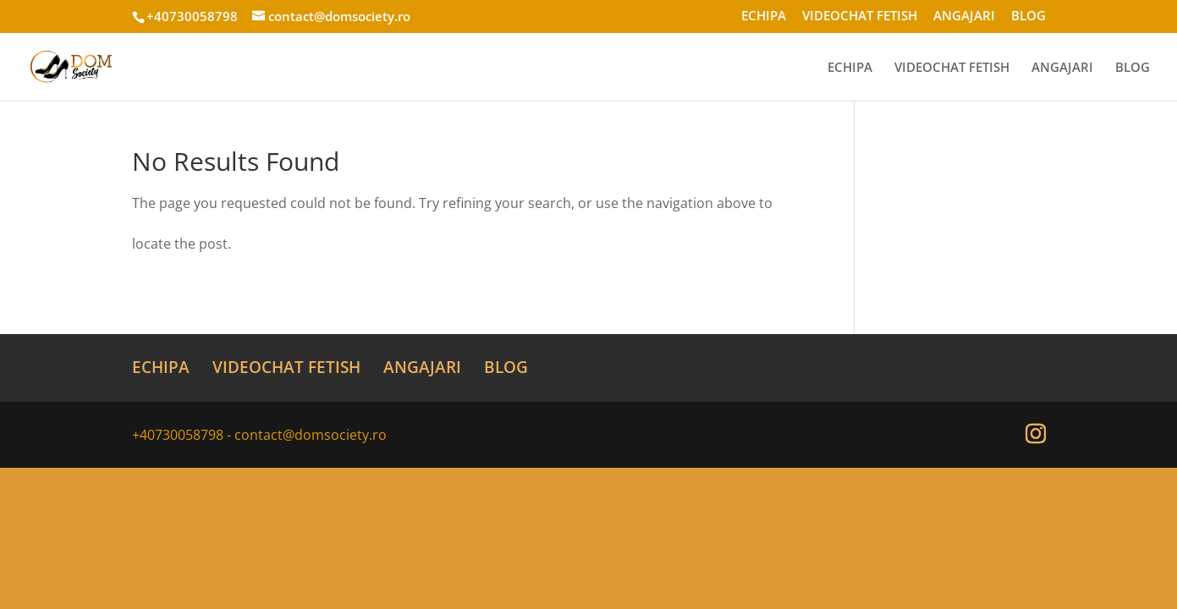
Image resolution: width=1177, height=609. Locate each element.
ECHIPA (763, 16)
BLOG (1028, 16)
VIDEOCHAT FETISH (859, 16)
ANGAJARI (964, 16)
